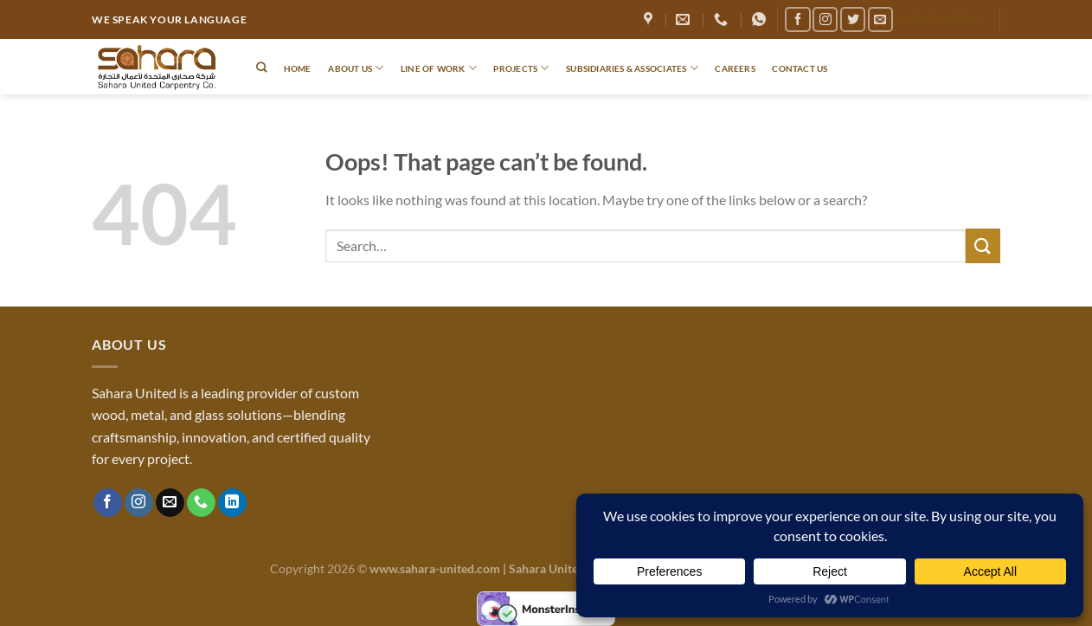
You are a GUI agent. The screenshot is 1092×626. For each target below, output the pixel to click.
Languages (944, 19)
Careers (735, 68)
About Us (355, 68)
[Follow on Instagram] (825, 19)
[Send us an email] (880, 19)
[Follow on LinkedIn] (232, 503)
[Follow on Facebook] (797, 19)
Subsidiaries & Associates (632, 68)
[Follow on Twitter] (852, 19)
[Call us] (201, 503)
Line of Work (439, 68)
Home (298, 68)
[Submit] (983, 245)
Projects (521, 68)
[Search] (261, 68)
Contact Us (799, 68)
